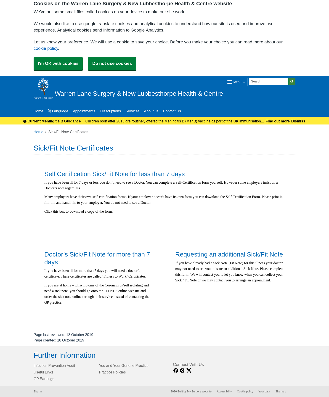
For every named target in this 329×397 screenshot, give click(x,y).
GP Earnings (44, 379)
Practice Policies (112, 372)
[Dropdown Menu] (236, 82)
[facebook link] (175, 370)
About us (151, 111)
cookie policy (46, 48)
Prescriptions (110, 111)
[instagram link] (182, 370)
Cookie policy (245, 391)
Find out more (277, 121)
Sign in (38, 391)
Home (38, 132)
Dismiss (298, 121)
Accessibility (224, 391)
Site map (280, 391)
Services (132, 111)
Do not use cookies (112, 63)
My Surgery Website (199, 391)
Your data (264, 391)
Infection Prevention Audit (54, 365)
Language (58, 111)
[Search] (269, 81)
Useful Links (43, 372)
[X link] (189, 370)
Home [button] (38, 111)
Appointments (84, 111)
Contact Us (172, 111)
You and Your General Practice (124, 365)
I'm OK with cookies (58, 63)
